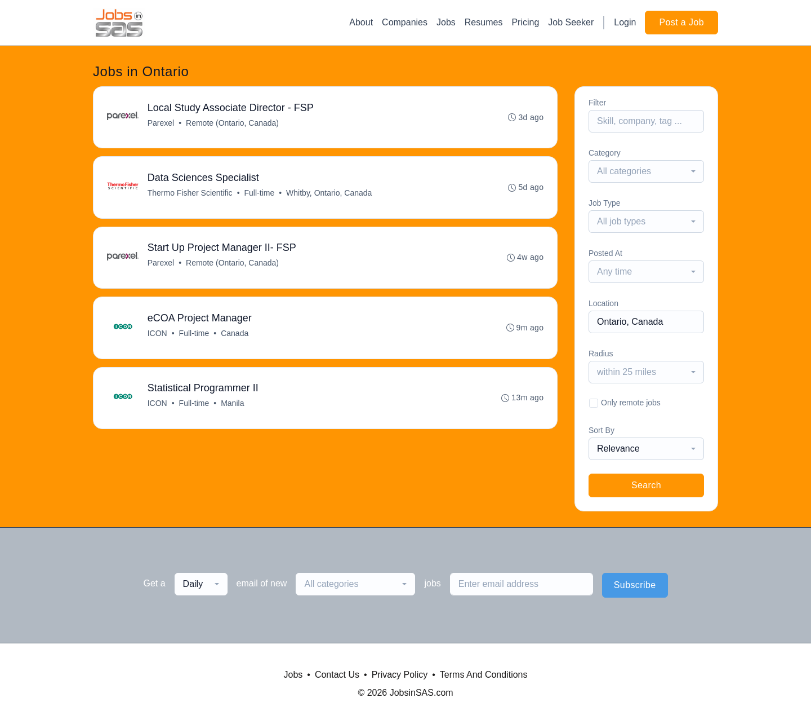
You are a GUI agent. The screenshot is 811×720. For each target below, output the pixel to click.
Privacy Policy (400, 674)
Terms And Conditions (484, 674)
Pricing (525, 22)
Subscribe (635, 585)
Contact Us (337, 674)
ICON (157, 334)
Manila (232, 404)
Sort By (601, 430)
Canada (234, 334)
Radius (601, 353)
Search (646, 485)
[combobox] (646, 171)
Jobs (446, 22)
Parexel (161, 122)
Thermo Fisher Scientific (190, 193)
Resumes (484, 22)
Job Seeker (571, 22)
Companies (404, 22)
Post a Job (681, 22)
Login (625, 22)
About (361, 22)
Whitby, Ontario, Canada (329, 193)
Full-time (259, 193)
